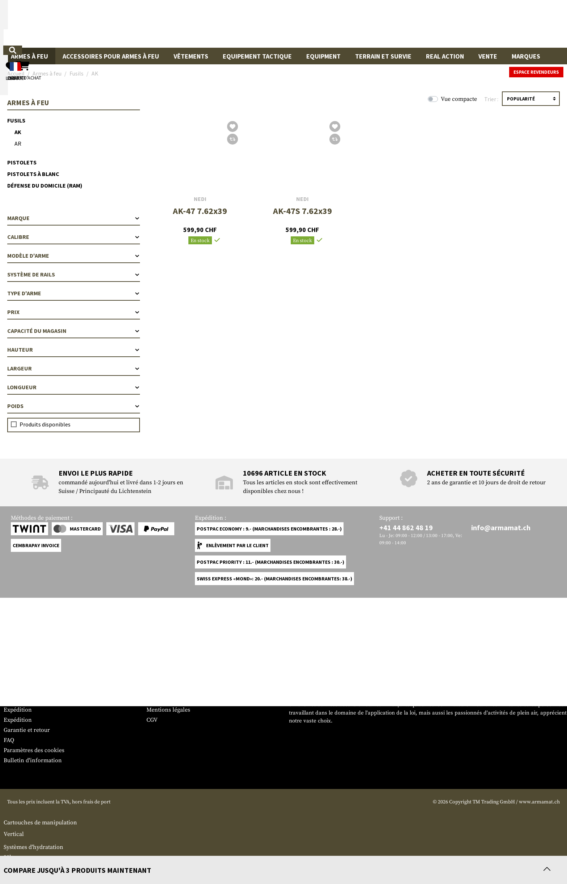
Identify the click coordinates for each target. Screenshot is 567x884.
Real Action (445, 56)
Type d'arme (73, 293)
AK (17, 132)
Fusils (16, 120)
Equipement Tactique (257, 56)
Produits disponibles (45, 424)
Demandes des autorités (177, 699)
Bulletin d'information (33, 760)
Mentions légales (168, 709)
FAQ (9, 740)
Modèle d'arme (73, 255)
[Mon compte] (459, 23)
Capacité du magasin (73, 330)
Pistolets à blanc (33, 173)
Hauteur (73, 349)
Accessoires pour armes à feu (111, 56)
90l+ (9, 857)
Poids (73, 405)
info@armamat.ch (500, 527)
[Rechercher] (344, 23)
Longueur (73, 387)
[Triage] (531, 98)
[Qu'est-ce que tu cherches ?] (250, 23)
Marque (73, 218)
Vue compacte (459, 99)
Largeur (73, 368)
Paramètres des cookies (34, 750)
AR (17, 143)
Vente (487, 56)
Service (17, 675)
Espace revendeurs (536, 72)
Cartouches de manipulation (40, 822)
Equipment (323, 56)
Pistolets (22, 162)
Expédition (18, 709)
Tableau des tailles (27, 689)
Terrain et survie (383, 56)
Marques (526, 56)
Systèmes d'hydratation (33, 847)
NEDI (200, 199)
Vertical (14, 834)
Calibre (73, 236)
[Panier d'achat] (519, 23)
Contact (14, 699)
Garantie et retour (27, 730)
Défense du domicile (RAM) (44, 185)
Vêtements (191, 56)
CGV (152, 720)
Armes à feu (29, 56)
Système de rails (73, 274)
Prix (73, 312)
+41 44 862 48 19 (406, 527)
